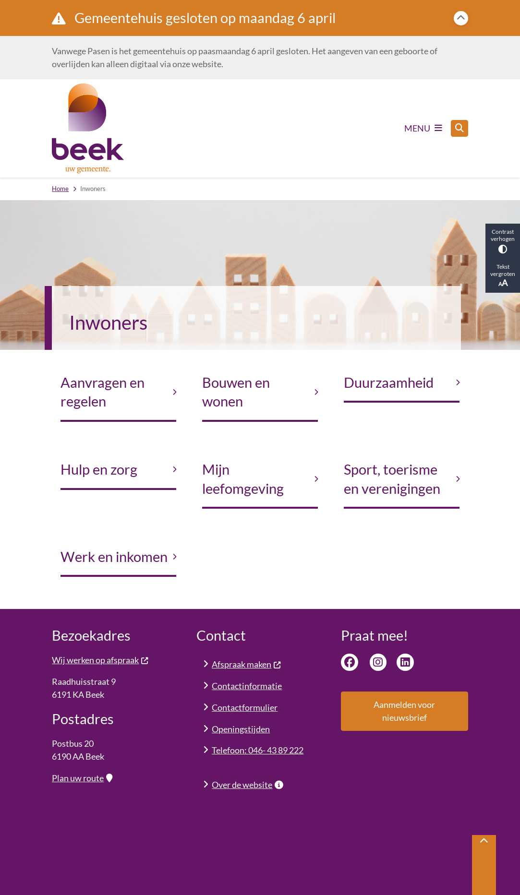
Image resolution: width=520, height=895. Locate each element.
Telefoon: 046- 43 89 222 (257, 750)
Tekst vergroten (502, 275)
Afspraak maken (246, 664)
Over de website (247, 784)
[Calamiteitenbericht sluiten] (461, 18)
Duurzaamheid (389, 382)
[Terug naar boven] (484, 865)
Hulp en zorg (98, 469)
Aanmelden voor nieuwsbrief (404, 711)
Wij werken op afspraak (100, 660)
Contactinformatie (247, 685)
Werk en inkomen (114, 557)
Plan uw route (82, 778)
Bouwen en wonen (236, 391)
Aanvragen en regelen (102, 391)
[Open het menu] (423, 128)
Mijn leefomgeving (243, 478)
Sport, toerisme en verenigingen (392, 478)
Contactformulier (245, 707)
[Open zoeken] (459, 128)
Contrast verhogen (502, 240)
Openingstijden (241, 729)
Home (60, 188)
